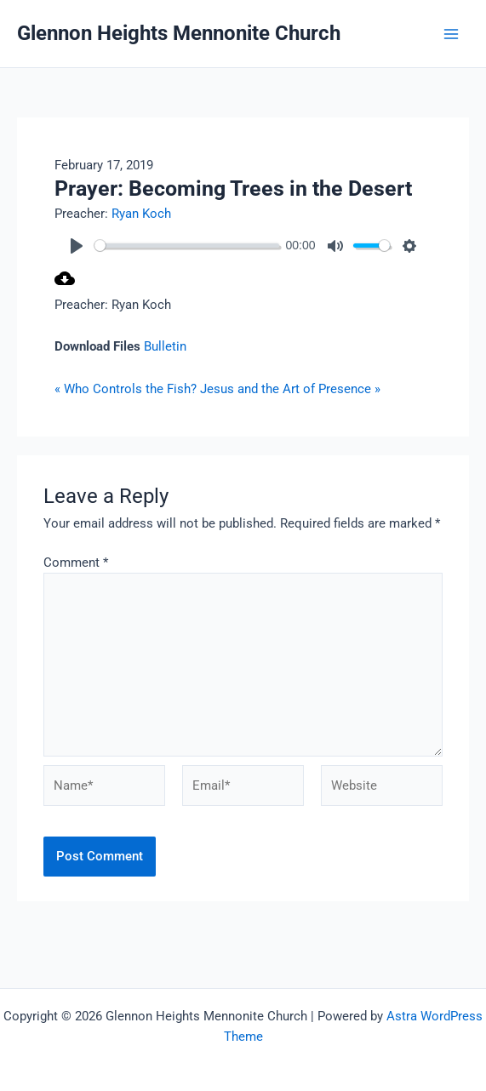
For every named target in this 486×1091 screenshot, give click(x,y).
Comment (75, 562)
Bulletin (165, 346)
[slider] (186, 245)
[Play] (76, 246)
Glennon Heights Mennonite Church (178, 33)
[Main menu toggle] (451, 34)
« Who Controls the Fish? (125, 389)
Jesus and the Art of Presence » (290, 389)
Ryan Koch (141, 213)
